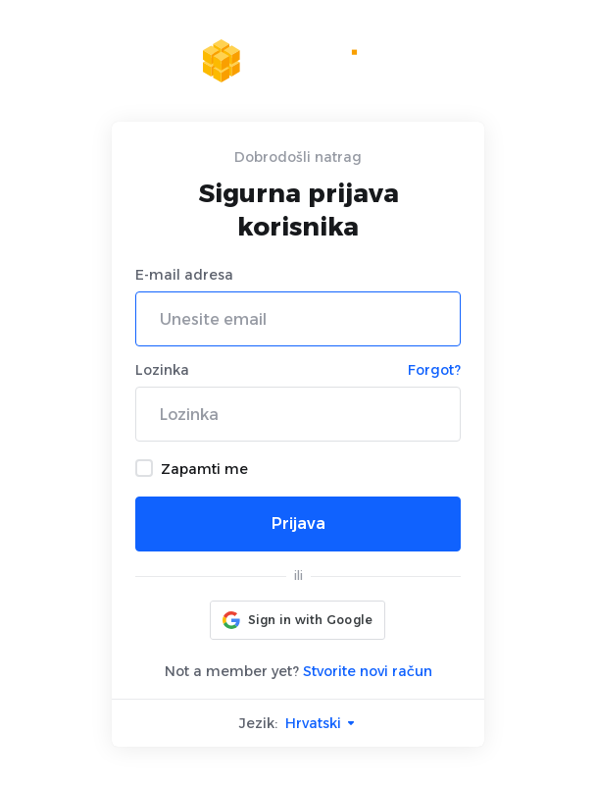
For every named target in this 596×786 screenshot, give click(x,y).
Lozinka (162, 370)
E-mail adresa (184, 275)
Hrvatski (321, 723)
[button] (298, 620)
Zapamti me (191, 468)
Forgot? (434, 370)
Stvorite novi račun (367, 671)
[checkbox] (144, 468)
